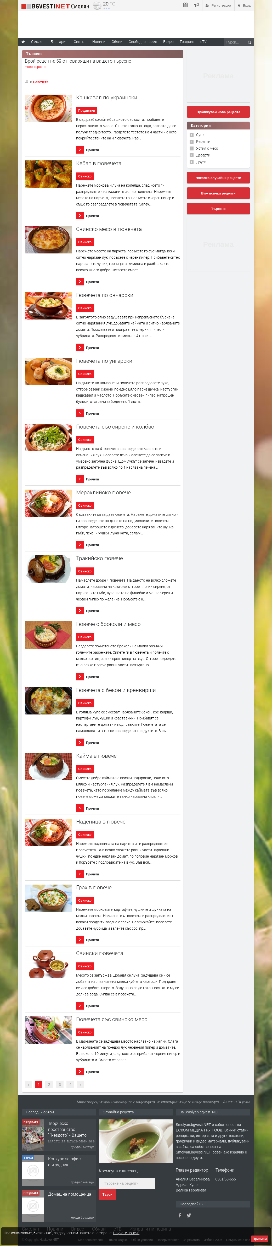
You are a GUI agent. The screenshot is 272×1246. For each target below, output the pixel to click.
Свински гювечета (99, 953)
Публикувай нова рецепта (218, 112)
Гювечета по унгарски (104, 361)
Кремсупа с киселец (118, 1170)
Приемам (260, 1239)
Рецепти (203, 141)
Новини (98, 41)
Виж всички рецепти (218, 193)
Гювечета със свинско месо (112, 1019)
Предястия (86, 110)
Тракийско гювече (99, 558)
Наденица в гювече (101, 821)
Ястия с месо (207, 148)
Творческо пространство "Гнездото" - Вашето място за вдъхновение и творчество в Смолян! (71, 1135)
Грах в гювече (94, 887)
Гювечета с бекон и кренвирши (116, 690)
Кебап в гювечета (98, 163)
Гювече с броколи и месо (108, 624)
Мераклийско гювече (103, 492)
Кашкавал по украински (106, 97)
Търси (107, 1194)
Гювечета (40, 81)
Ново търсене (35, 66)
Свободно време (143, 41)
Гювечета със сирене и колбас (115, 426)
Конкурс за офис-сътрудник (65, 1161)
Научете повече (126, 1232)
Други (201, 161)
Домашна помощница (69, 1194)
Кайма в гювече (96, 756)
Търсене (218, 209)
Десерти (203, 155)
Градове (187, 41)
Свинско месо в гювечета (109, 229)
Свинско (85, 176)
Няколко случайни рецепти (218, 178)
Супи (200, 134)
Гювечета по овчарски (104, 295)
